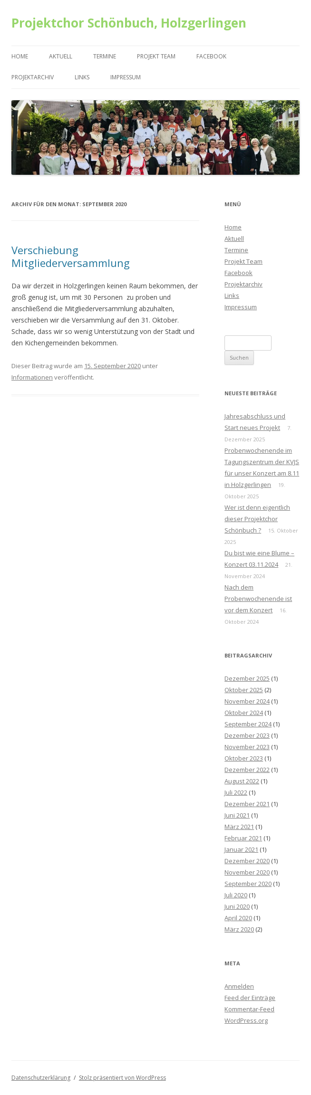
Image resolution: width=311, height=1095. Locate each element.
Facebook (211, 56)
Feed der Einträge (249, 997)
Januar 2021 (241, 849)
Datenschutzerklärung (40, 1078)
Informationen (32, 377)
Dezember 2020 (247, 861)
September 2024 (248, 724)
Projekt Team (156, 56)
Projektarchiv (32, 77)
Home (19, 56)
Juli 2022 (235, 792)
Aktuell (60, 56)
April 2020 (238, 918)
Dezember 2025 (247, 678)
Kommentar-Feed (249, 1009)
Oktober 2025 (243, 690)
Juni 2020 (237, 906)
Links (82, 77)
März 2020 (239, 929)
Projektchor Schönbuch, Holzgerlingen (128, 22)
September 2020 (248, 883)
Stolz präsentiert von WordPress (122, 1078)
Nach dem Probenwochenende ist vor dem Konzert (258, 598)
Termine (104, 56)
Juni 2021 (237, 815)
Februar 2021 (243, 838)
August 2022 (241, 781)
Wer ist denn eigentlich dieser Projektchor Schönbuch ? (257, 518)
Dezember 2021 (247, 804)
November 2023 (247, 747)
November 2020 (247, 872)
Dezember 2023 (247, 735)
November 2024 (247, 701)
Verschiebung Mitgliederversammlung (70, 256)
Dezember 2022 (247, 769)
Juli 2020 (235, 895)
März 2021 (239, 826)
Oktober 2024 (243, 712)
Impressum (125, 77)
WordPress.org (246, 1020)
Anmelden (239, 986)
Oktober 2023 (243, 758)
